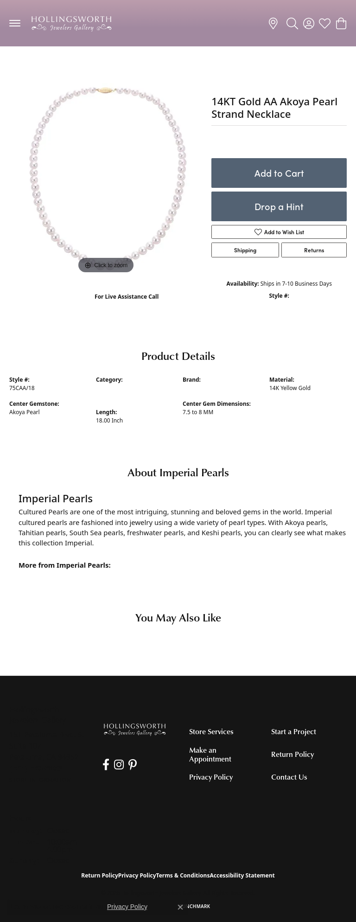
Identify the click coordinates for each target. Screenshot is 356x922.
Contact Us (289, 777)
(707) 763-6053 (127, 306)
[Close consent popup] (180, 907)
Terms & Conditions (183, 875)
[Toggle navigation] (15, 23)
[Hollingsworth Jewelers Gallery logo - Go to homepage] (71, 23)
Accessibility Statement (242, 875)
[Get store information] (40, 780)
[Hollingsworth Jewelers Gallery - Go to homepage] (134, 729)
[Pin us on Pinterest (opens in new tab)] (132, 764)
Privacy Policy (211, 777)
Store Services (211, 731)
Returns (314, 250)
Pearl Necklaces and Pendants (58, 65)
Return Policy (292, 754)
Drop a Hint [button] (279, 206)
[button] (292, 23)
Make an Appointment (210, 754)
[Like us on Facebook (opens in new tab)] (105, 764)
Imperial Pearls (202, 388)
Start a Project (293, 731)
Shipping (245, 250)
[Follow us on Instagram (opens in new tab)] (119, 764)
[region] (105, 179)
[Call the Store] (36, 768)
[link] (274, 23)
